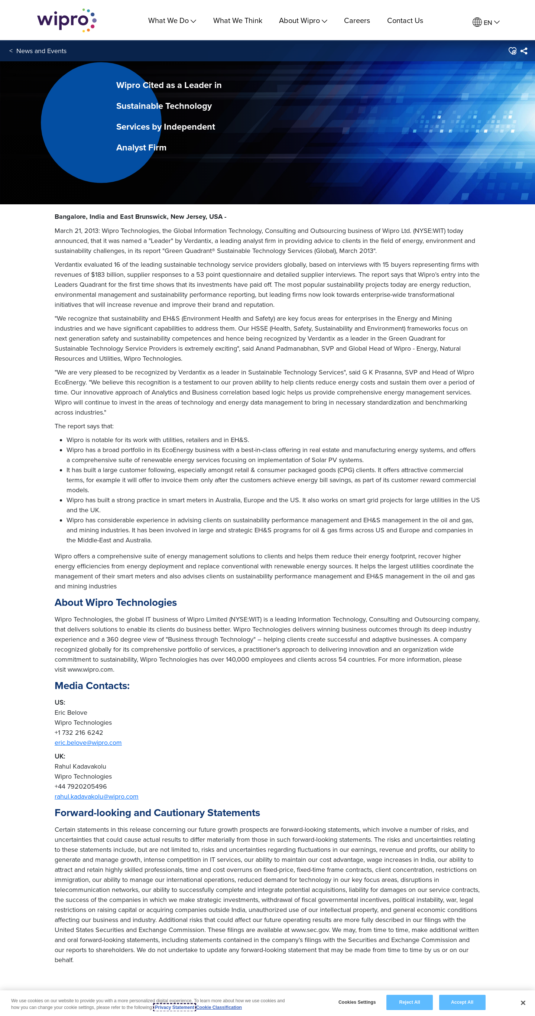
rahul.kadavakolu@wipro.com (97, 796)
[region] (267, 1003)
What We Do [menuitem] (172, 20)
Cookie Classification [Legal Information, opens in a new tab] (219, 1007)
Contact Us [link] (405, 20)
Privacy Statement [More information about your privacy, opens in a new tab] (174, 1007)
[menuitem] (486, 22)
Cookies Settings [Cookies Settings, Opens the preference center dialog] (357, 1002)
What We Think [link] (237, 20)
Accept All (462, 1002)
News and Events (41, 51)
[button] (512, 51)
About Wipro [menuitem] (303, 20)
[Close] (523, 1002)
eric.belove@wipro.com (88, 742)
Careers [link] (357, 20)
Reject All (409, 1002)
